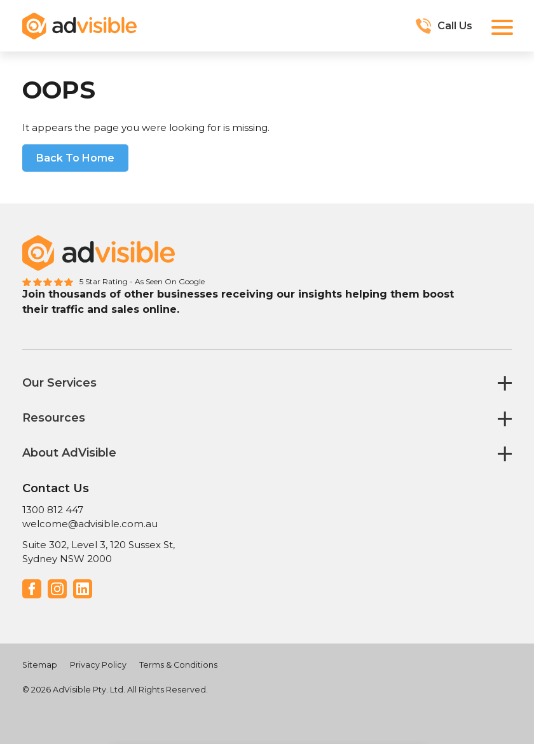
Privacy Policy (98, 665)
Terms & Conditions (178, 665)
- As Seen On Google (167, 281)
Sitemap (39, 665)
